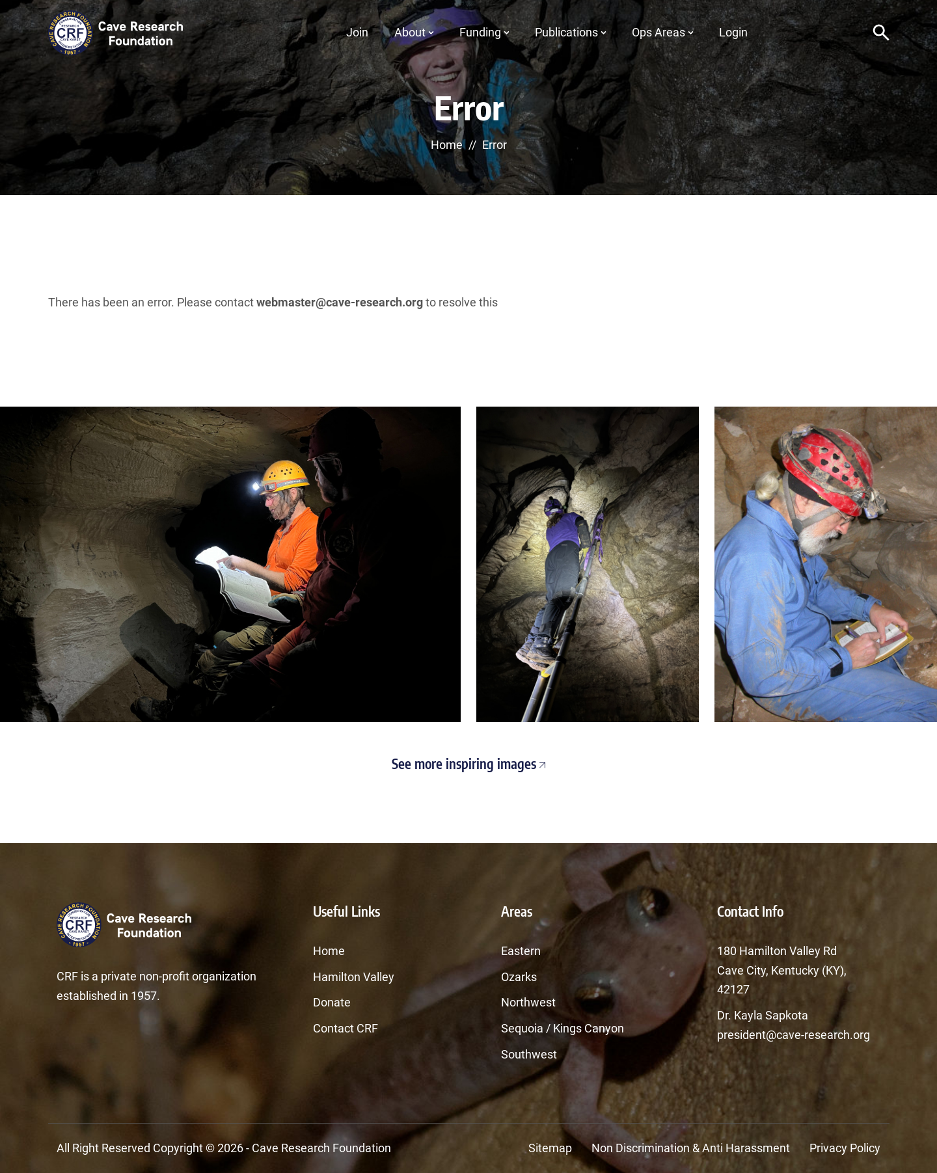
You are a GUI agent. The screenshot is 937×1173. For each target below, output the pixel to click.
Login (733, 32)
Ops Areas (658, 32)
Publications (566, 32)
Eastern (521, 951)
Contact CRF (345, 1028)
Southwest (529, 1054)
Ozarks (519, 977)
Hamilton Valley (353, 977)
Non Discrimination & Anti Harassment (690, 1148)
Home (447, 145)
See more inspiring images (468, 763)
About (410, 32)
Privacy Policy (844, 1148)
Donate (332, 1002)
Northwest (528, 1002)
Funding (480, 32)
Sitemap (550, 1148)
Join (357, 32)
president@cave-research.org (793, 1035)
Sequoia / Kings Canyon (562, 1028)
